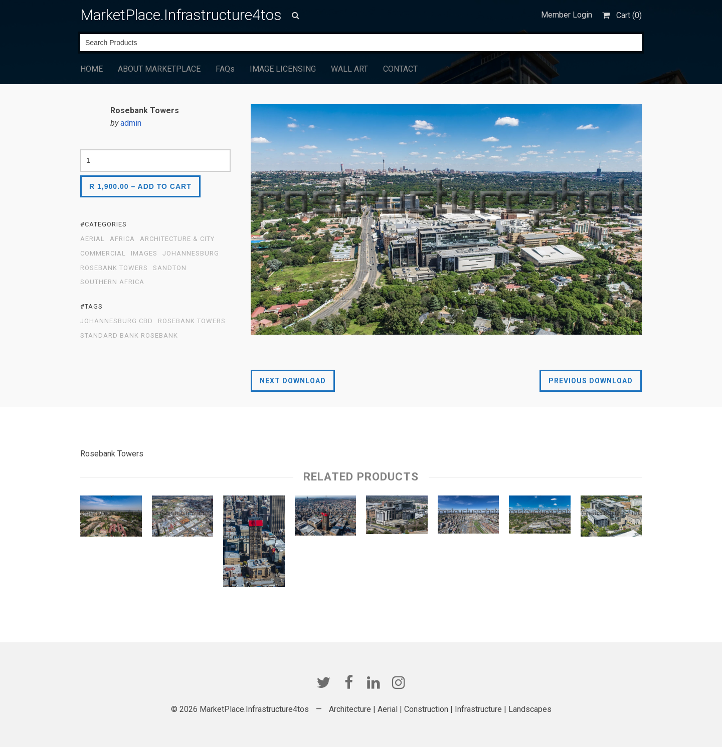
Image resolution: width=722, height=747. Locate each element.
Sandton (170, 268)
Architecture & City (177, 238)
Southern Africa (112, 282)
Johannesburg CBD (116, 321)
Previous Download (591, 381)
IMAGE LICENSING (283, 69)
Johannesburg (190, 253)
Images (144, 253)
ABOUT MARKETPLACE (159, 69)
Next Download (293, 381)
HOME (91, 69)
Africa (122, 238)
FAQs (225, 69)
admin (130, 123)
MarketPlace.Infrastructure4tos (181, 15)
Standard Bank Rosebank (129, 335)
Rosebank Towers (114, 268)
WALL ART (349, 69)
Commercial (103, 253)
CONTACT (400, 69)
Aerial (92, 238)
